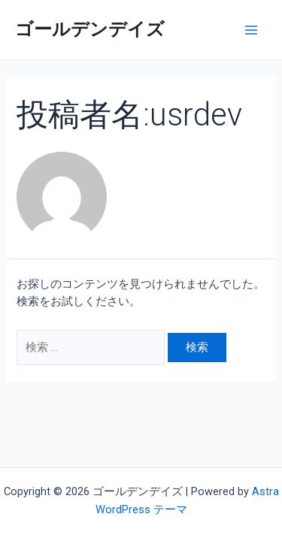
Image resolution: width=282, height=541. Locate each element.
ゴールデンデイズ (90, 29)
